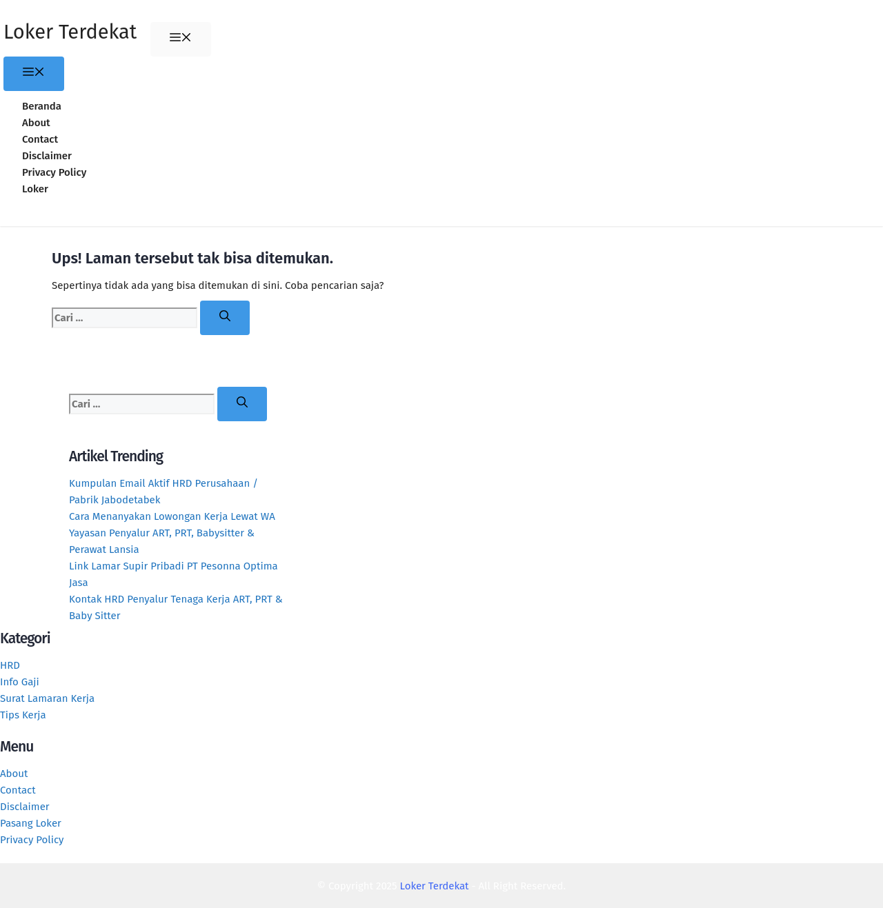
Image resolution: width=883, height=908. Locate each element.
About (36, 123)
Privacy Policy (54, 172)
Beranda (41, 106)
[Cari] (225, 318)
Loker (35, 189)
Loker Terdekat (70, 32)
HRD (10, 665)
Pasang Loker (30, 823)
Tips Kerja (23, 715)
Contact (40, 139)
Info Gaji (19, 682)
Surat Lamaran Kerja (47, 698)
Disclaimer (47, 156)
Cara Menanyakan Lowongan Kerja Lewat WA (172, 516)
